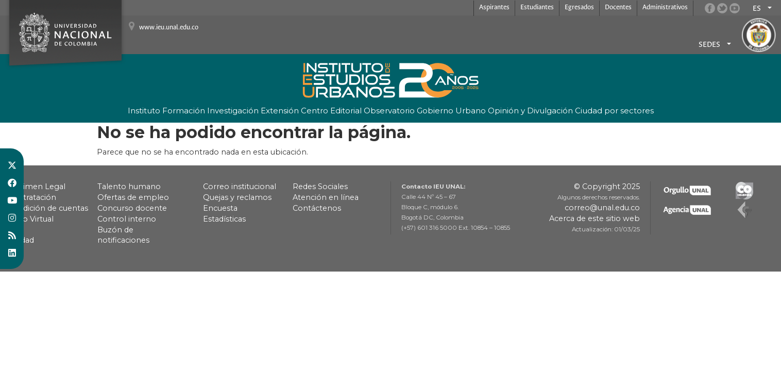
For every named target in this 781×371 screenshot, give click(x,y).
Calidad (21, 240)
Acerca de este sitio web (594, 218)
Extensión (280, 110)
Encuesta (220, 208)
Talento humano (129, 186)
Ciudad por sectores (614, 110)
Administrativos (665, 7)
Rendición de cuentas (48, 208)
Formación (183, 110)
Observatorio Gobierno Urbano (425, 110)
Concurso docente (132, 208)
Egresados (579, 7)
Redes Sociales (320, 186)
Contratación (32, 197)
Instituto (144, 110)
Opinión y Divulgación (530, 110)
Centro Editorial (331, 110)
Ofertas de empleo (133, 197)
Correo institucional (239, 186)
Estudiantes (537, 7)
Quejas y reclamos (237, 197)
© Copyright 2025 (607, 186)
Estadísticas (224, 219)
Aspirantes (494, 7)
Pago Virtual (31, 219)
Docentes (618, 7)
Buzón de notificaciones (123, 235)
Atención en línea (326, 197)
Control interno (126, 219)
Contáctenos (317, 208)
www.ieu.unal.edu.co (168, 27)
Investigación (233, 110)
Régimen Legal (36, 186)
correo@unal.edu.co (602, 207)
